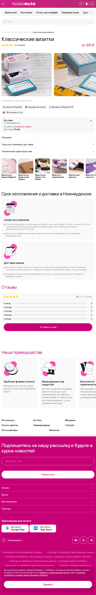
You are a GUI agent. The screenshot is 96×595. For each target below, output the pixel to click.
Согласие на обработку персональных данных (71, 552)
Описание (48, 137)
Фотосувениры (9, 430)
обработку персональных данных (54, 572)
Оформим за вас (70, 12)
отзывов (20, 45)
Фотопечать (8, 420)
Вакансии (54, 430)
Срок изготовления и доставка (48, 144)
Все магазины (47, 501)
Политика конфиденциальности (75, 565)
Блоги (47, 494)
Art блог (37, 420)
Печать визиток (9, 425)
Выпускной (11, 12)
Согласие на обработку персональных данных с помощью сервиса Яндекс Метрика (48, 556)
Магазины (70, 420)
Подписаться (48, 474)
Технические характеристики (48, 151)
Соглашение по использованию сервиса (22, 552)
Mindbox (44, 575)
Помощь (47, 508)
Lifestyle (69, 425)
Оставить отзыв (48, 327)
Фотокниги (26, 12)
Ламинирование (41, 425)
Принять (48, 584)
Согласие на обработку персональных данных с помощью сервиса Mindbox (48, 561)
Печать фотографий (46, 12)
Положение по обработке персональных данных (29, 565)
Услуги (47, 487)
